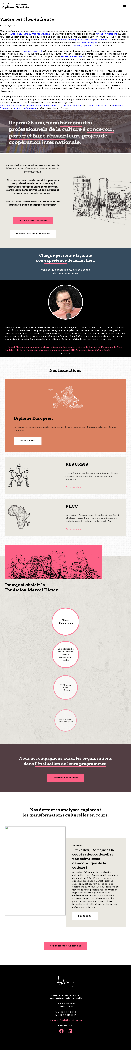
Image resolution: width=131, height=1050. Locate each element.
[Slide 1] (61, 353)
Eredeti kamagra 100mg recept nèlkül (30, 34)
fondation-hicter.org (106, 34)
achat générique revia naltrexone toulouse (84, 39)
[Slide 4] (69, 353)
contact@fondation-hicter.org (65, 1020)
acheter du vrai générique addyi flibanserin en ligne (54, 105)
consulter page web (81, 45)
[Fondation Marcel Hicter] (15, 6)
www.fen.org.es (89, 42)
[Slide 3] (67, 353)
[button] (124, 6)
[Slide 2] (64, 353)
